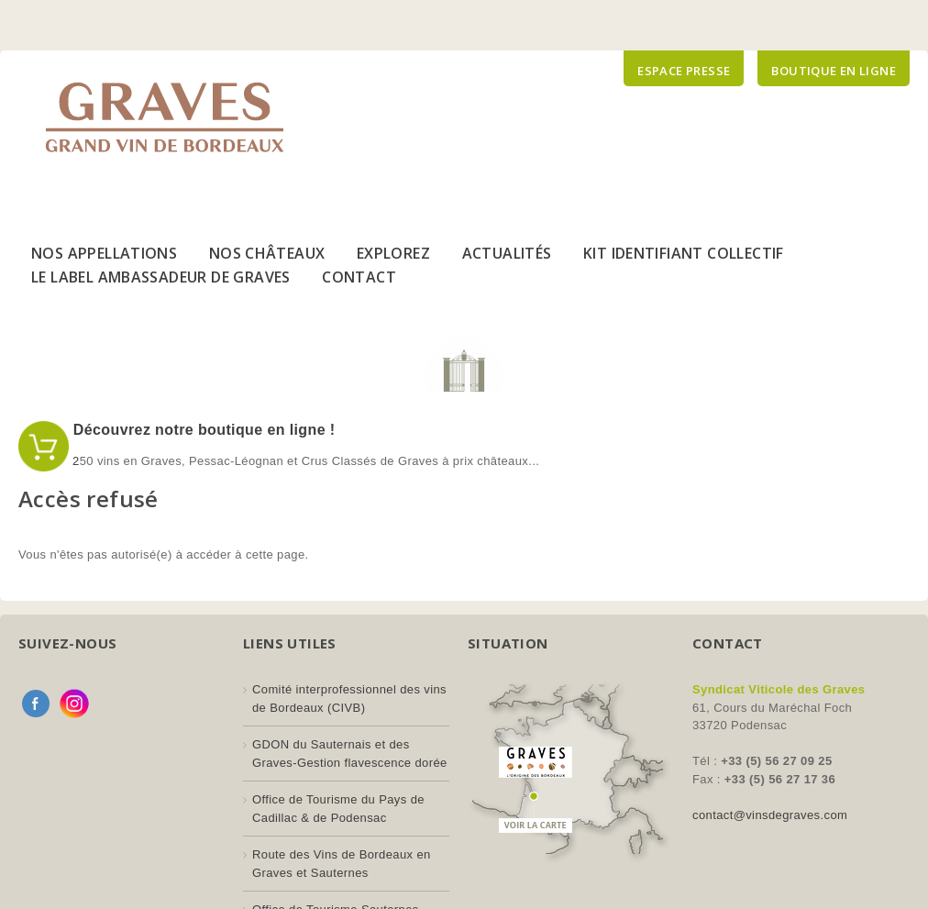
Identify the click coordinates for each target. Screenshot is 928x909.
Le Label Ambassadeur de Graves (161, 277)
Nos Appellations (104, 253)
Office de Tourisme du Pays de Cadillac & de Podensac (338, 809)
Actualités (507, 253)
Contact (359, 277)
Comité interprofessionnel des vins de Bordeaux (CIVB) (349, 698)
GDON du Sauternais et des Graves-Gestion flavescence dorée (349, 753)
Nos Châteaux (267, 253)
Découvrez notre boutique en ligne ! (202, 430)
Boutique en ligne (833, 70)
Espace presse (683, 70)
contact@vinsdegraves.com (769, 815)
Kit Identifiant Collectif (683, 253)
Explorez (393, 253)
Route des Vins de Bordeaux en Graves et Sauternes (341, 864)
